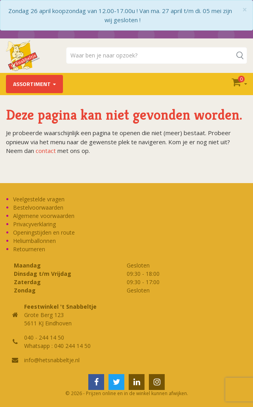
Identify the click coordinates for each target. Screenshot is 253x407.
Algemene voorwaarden (43, 216)
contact (46, 151)
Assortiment (32, 84)
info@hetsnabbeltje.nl (52, 360)
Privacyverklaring (34, 224)
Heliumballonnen (34, 241)
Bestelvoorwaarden (38, 207)
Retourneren (29, 249)
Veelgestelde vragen (39, 199)
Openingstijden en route (44, 232)
